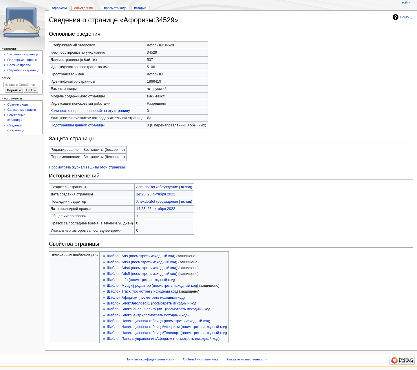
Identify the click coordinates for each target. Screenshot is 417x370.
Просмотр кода (115, 8)
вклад (186, 187)
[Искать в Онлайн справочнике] (21, 84)
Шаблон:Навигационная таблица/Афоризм (143, 327)
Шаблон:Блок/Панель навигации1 (135, 309)
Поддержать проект (22, 59)
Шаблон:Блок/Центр (124, 315)
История (140, 8)
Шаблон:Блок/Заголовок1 (128, 303)
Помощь (407, 17)
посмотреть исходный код (152, 256)
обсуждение (168, 187)
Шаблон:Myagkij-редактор (129, 286)
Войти (406, 2)
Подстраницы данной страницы (78, 125)
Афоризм (59, 8)
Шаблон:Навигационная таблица (135, 321)
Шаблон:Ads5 (118, 274)
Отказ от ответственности (246, 359)
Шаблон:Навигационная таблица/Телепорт (143, 333)
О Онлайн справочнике (201, 359)
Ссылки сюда (17, 104)
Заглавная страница (23, 54)
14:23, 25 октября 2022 (155, 194)
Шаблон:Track (119, 291)
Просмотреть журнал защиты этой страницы (87, 167)
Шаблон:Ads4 (118, 268)
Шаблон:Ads (117, 256)
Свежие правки (19, 65)
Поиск (6, 78)
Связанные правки (21, 109)
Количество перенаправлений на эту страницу (90, 111)
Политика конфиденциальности (150, 359)
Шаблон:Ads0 (118, 262)
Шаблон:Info (117, 280)
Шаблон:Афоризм (122, 297)
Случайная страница (23, 70)
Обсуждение (83, 8)
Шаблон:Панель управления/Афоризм (139, 339)
